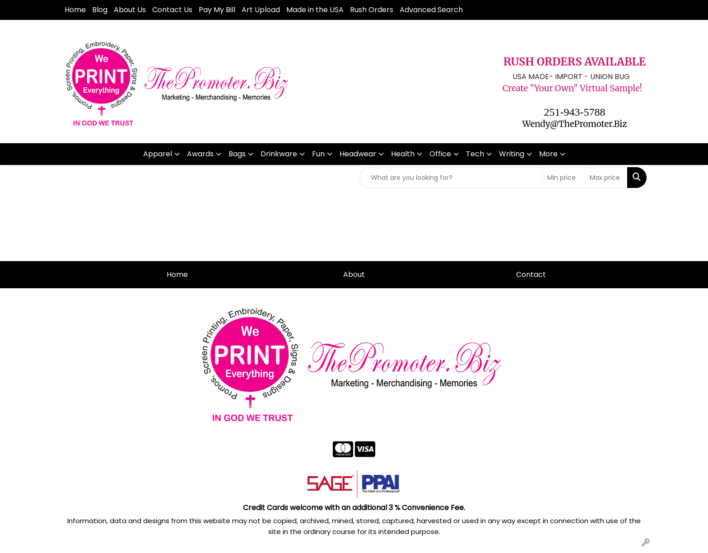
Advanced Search (431, 10)
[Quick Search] (451, 177)
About (354, 274)
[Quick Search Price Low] (563, 177)
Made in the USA (315, 10)
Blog (99, 10)
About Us (130, 10)
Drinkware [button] (279, 154)
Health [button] (403, 154)
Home (75, 10)
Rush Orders (371, 10)
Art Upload (261, 10)
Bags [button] (237, 154)
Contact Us (172, 10)
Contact (531, 274)
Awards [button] (200, 154)
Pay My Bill (217, 10)
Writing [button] (511, 154)
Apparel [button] (157, 154)
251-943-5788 (575, 112)
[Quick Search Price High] (606, 177)
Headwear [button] (358, 154)
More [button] (548, 154)
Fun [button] (318, 154)
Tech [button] (475, 154)
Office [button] (440, 154)
